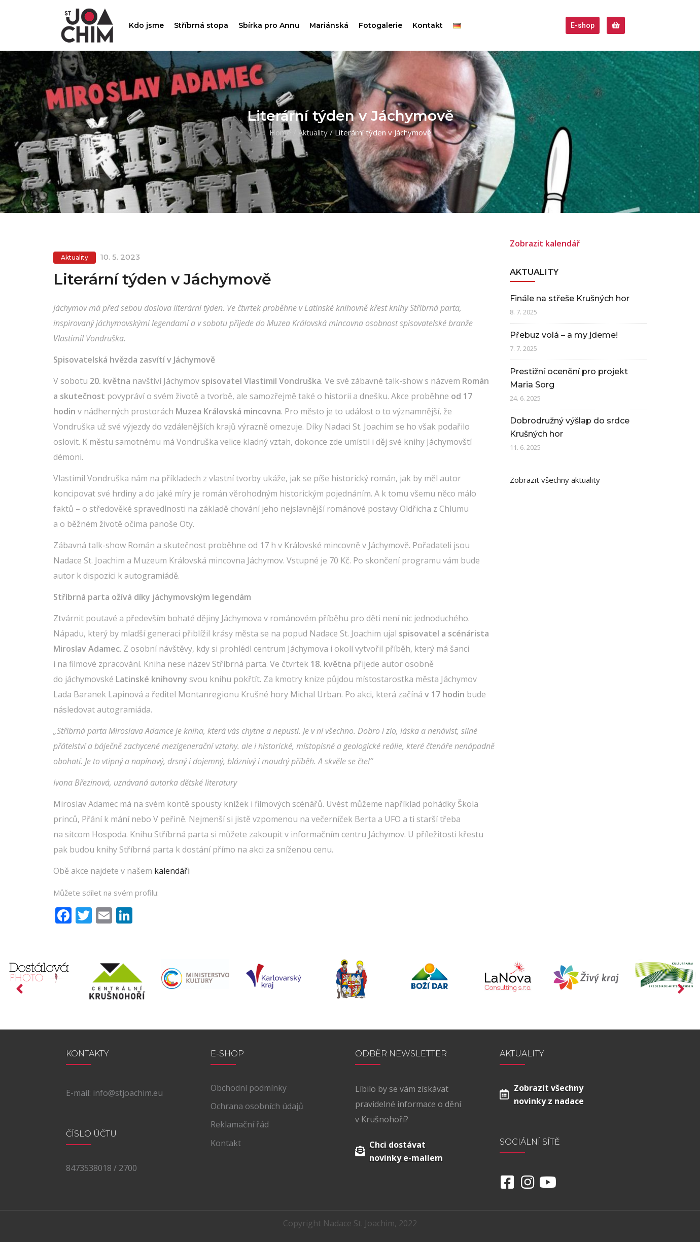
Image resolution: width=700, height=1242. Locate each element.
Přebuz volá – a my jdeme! (564, 335)
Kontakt (427, 25)
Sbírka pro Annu (268, 25)
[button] (583, 25)
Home (280, 132)
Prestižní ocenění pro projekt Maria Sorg (569, 378)
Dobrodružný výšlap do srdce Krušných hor (569, 427)
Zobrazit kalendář (545, 243)
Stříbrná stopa (201, 25)
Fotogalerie (380, 25)
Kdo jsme (146, 25)
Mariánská (328, 25)
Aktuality (313, 132)
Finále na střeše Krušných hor (569, 298)
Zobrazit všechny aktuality (555, 480)
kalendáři (172, 870)
